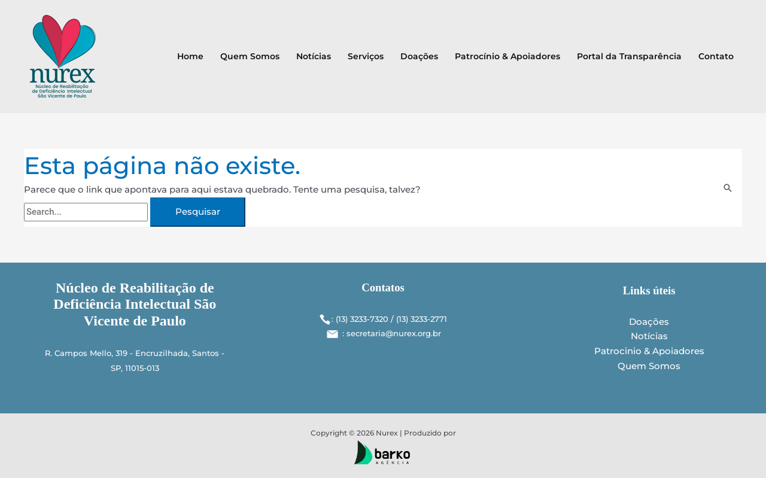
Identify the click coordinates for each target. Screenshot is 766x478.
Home (190, 56)
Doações (419, 56)
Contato (716, 56)
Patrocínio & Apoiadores (507, 56)
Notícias (313, 56)
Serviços (366, 56)
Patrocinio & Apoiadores (649, 351)
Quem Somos (249, 56)
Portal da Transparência (629, 56)
